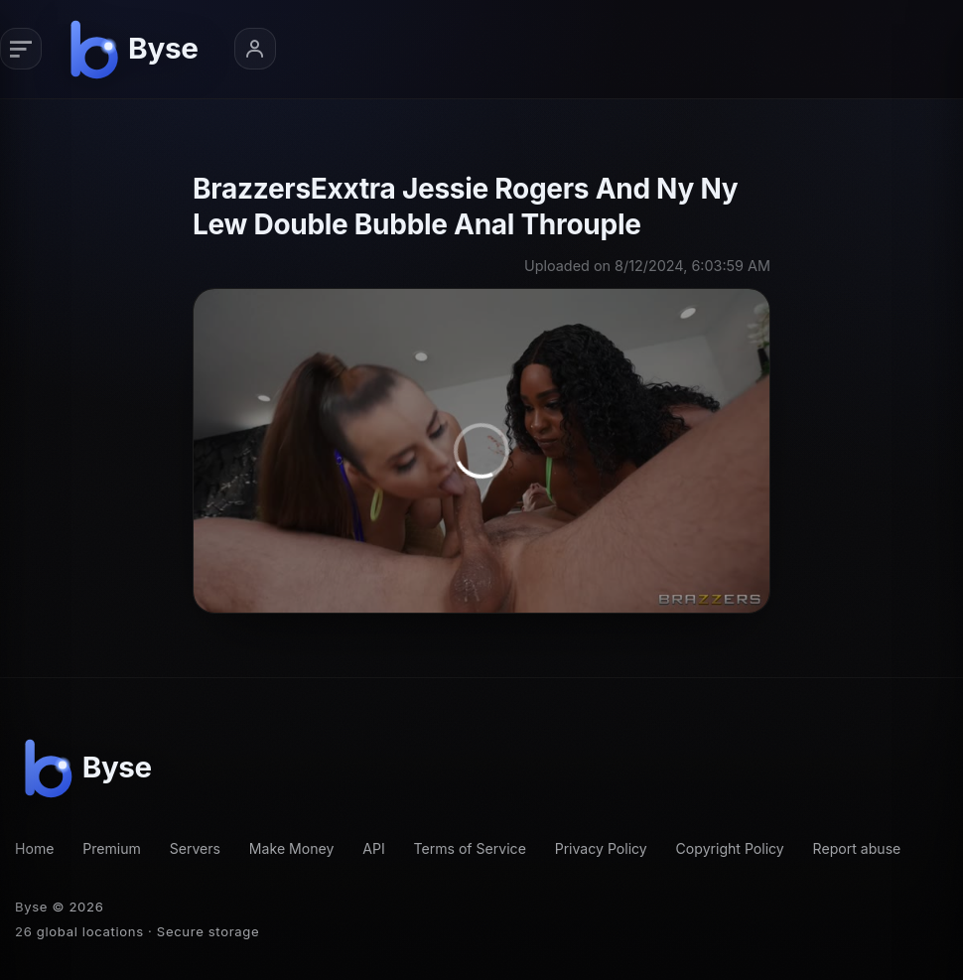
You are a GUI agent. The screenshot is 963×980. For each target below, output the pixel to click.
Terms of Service (469, 848)
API (373, 848)
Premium (111, 848)
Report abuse (857, 848)
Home (34, 848)
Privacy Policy (601, 848)
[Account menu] (255, 49)
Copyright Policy (730, 848)
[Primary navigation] (21, 49)
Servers (195, 848)
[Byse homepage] (137, 48)
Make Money (292, 848)
